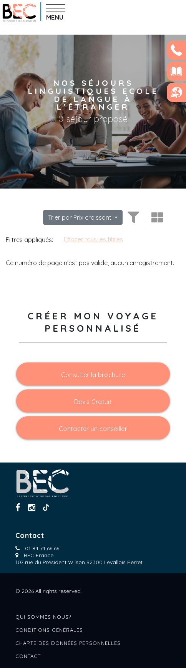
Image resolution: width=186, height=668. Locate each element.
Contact (28, 656)
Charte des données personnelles (68, 643)
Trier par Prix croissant (80, 217)
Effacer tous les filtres (93, 239)
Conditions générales (49, 630)
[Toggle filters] (132, 217)
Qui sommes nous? (43, 617)
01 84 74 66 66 (42, 548)
